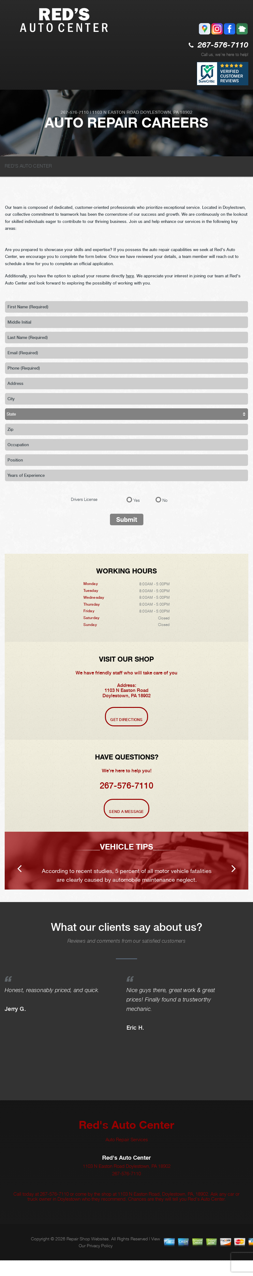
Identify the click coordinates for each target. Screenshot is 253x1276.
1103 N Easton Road (115, 112)
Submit (126, 519)
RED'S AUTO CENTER (28, 166)
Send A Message (126, 811)
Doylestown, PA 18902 (166, 112)
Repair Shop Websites (88, 1254)
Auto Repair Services (127, 1155)
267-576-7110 (223, 45)
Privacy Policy (99, 1261)
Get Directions (126, 720)
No (164, 500)
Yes (136, 500)
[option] (126, 868)
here (130, 276)
